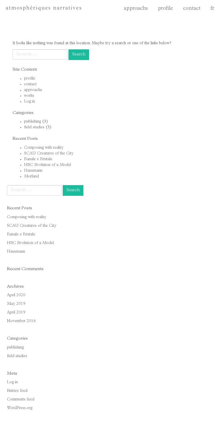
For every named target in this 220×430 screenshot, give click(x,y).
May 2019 (16, 304)
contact (192, 8)
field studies (34, 127)
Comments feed (20, 400)
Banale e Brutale (38, 159)
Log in (29, 102)
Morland (31, 177)
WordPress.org (19, 408)
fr (212, 8)
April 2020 (16, 295)
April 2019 (16, 313)
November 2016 (21, 321)
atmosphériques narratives (44, 8)
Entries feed (17, 391)
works (29, 96)
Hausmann (33, 171)
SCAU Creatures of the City (49, 154)
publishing (32, 122)
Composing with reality (44, 148)
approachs (136, 8)
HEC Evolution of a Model (47, 165)
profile (165, 8)
